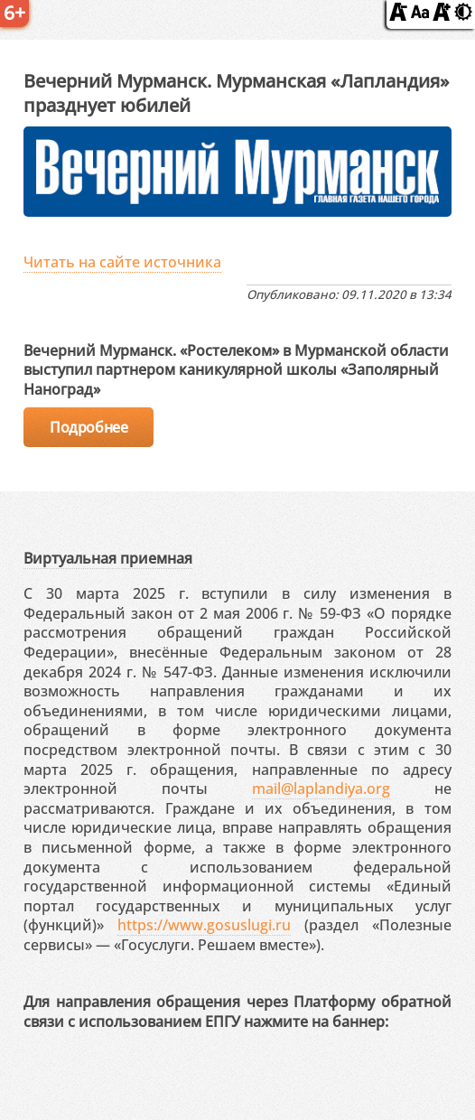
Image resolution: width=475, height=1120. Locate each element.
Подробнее (88, 427)
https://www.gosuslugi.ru (204, 925)
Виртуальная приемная (107, 558)
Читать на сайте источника (122, 262)
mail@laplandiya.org (321, 788)
